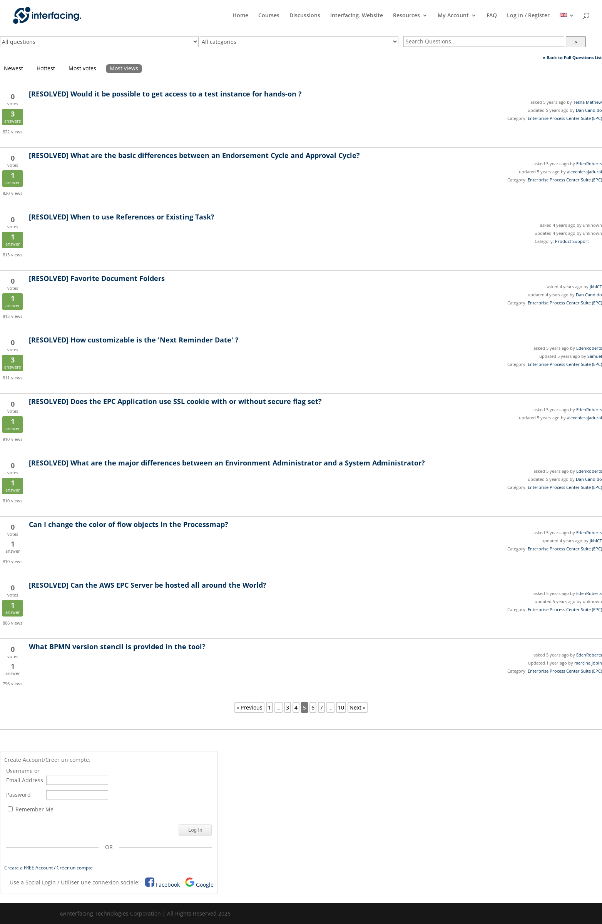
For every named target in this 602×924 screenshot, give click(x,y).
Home (240, 16)
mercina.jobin (588, 663)
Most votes (82, 68)
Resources (406, 16)
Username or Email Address (24, 775)
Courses (268, 16)
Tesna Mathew (587, 102)
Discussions (304, 16)
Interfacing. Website (356, 16)
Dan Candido (589, 110)
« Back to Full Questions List (572, 57)
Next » (357, 707)
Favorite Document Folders (97, 278)
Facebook (168, 884)
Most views (124, 68)
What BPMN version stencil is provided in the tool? (117, 646)
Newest (13, 68)
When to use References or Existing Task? (121, 216)
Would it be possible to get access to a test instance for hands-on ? (165, 93)
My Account (453, 16)
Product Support (572, 241)
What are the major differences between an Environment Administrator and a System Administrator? (227, 462)
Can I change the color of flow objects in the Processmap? (129, 524)
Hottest (46, 68)
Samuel (594, 356)
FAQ (492, 16)
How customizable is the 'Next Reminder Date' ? (134, 339)
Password (18, 794)
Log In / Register (528, 16)
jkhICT (596, 286)
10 (341, 707)
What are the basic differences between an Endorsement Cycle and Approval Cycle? (194, 155)
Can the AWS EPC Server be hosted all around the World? (147, 585)
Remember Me (31, 809)
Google (205, 884)
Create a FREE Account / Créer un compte (48, 868)
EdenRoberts (589, 163)
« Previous (249, 707)
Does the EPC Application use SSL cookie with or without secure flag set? (175, 401)
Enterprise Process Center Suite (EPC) (565, 118)
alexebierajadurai (584, 171)
